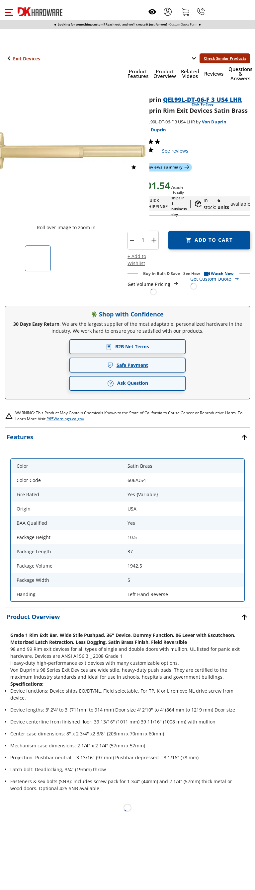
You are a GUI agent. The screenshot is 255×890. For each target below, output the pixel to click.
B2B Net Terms (127, 346)
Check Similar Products (225, 58)
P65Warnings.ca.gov (65, 419)
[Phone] (201, 12)
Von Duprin (214, 122)
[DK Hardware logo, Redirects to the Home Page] (40, 11)
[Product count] (142, 240)
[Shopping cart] (186, 12)
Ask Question (127, 383)
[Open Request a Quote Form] (153, 288)
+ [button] (154, 240)
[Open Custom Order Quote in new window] (220, 282)
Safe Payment (127, 365)
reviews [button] (175, 151)
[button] (9, 11)
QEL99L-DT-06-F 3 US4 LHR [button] (202, 99)
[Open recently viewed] (152, 12)
